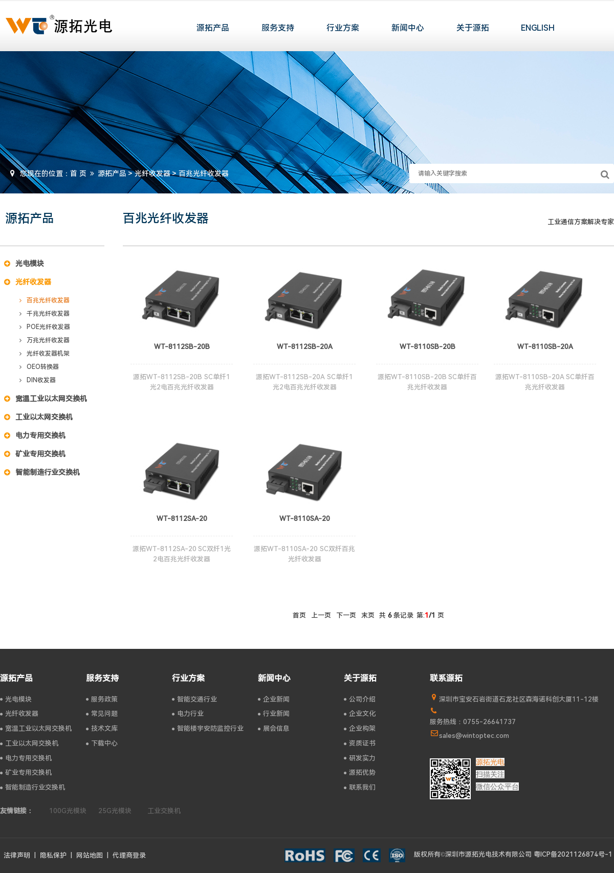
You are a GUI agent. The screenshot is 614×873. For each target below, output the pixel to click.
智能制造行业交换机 (42, 472)
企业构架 (360, 728)
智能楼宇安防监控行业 (208, 728)
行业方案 (342, 28)
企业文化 (360, 713)
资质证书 (360, 743)
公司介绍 (360, 699)
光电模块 (24, 263)
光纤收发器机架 (44, 353)
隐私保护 (53, 855)
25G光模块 (114, 811)
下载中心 (102, 743)
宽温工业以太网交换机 (45, 399)
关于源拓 (472, 28)
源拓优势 (360, 772)
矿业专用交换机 (34, 454)
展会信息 (274, 728)
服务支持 (277, 28)
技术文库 (102, 728)
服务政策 (102, 699)
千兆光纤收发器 (44, 313)
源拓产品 (212, 28)
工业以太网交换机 (38, 417)
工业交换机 (164, 811)
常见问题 (102, 713)
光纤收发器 (152, 173)
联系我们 (360, 787)
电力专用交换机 (34, 435)
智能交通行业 (194, 699)
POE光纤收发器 (44, 327)
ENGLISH (538, 28)
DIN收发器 (37, 380)
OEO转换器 (39, 366)
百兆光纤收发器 (44, 300)
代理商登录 (129, 855)
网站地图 (89, 855)
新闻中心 (407, 28)
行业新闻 (274, 713)
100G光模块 (67, 811)
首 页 (78, 173)
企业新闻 (274, 699)
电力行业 (188, 713)
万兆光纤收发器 (44, 340)
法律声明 (17, 855)
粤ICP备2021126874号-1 (573, 854)
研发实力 (360, 758)
